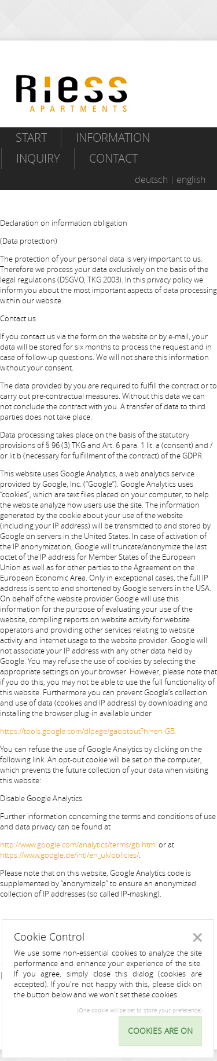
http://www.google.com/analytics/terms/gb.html (78, 844)
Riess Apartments (71, 93)
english (190, 179)
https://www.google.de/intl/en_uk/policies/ (69, 855)
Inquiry (38, 158)
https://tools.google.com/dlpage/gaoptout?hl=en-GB (87, 731)
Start (31, 137)
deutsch (151, 179)
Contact (113, 158)
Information (113, 137)
